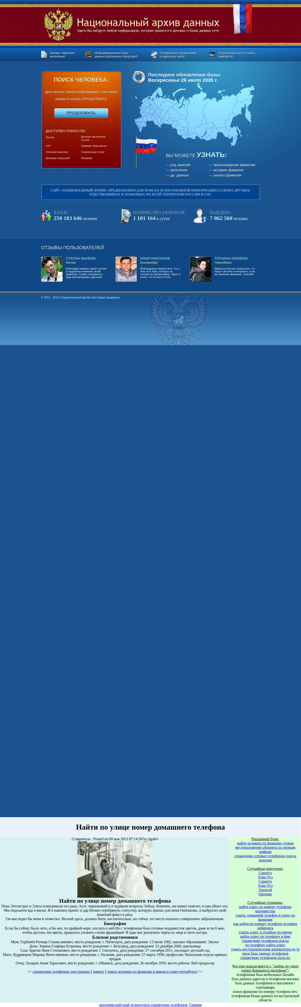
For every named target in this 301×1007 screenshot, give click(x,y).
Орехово (265, 894)
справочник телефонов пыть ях (265, 958)
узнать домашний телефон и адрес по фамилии (265, 917)
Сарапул (265, 873)
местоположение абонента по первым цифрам (265, 849)
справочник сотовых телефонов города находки (265, 858)
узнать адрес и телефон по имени (265, 932)
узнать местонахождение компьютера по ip (265, 949)
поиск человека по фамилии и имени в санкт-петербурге (152, 972)
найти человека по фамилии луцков (265, 843)
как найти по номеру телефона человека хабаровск (265, 926)
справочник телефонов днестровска (61, 972)
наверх (98, 972)
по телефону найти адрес (265, 945)
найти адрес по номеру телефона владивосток (265, 909)
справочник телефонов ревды (265, 941)
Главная (195, 1005)
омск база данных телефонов (265, 953)
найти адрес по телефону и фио (265, 936)
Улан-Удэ (265, 877)
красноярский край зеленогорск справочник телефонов (143, 1005)
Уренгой (265, 890)
